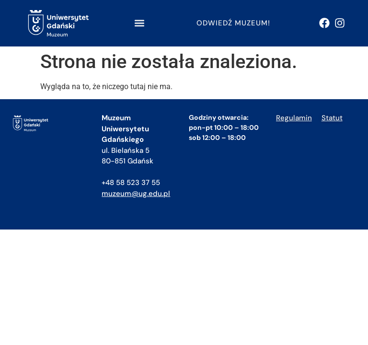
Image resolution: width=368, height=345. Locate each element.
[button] (139, 23)
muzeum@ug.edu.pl (136, 193)
